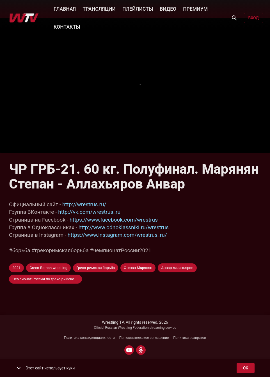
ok (246, 368)
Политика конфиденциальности (89, 338)
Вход (253, 18)
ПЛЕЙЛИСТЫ (137, 8)
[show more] (19, 368)
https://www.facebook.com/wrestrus (114, 220)
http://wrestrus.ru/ (84, 204)
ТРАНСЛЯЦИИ (99, 8)
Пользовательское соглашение (144, 338)
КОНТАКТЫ (66, 26)
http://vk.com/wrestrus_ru (89, 212)
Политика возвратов (189, 338)
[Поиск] (234, 18)
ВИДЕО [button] (168, 8)
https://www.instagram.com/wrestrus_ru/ (117, 235)
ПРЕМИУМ (195, 8)
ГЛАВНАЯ (64, 8)
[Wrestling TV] (24, 18)
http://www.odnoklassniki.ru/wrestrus (124, 227)
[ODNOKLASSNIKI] (141, 350)
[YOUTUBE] (129, 350)
